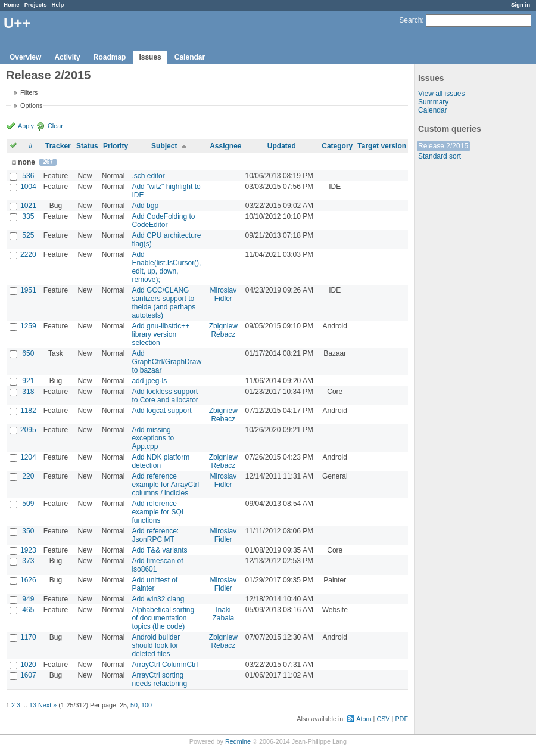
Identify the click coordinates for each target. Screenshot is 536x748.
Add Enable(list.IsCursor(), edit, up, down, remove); (166, 267)
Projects (35, 4)
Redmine (238, 741)
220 (28, 476)
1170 (28, 637)
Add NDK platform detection (160, 461)
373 (28, 561)
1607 (28, 675)
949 (28, 599)
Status (87, 146)
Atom (363, 718)
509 (28, 503)
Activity (67, 57)
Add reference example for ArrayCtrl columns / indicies (165, 484)
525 (28, 235)
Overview (25, 57)
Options (31, 105)
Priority (115, 146)
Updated (281, 146)
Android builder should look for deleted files (156, 645)
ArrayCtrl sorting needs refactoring (159, 679)
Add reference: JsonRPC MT (155, 535)
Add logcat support (161, 410)
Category (337, 146)
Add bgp (145, 205)
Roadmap (110, 57)
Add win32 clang (158, 599)
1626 (28, 580)
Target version (381, 146)
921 (28, 381)
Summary (433, 102)
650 (28, 353)
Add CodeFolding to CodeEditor (163, 220)
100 (146, 705)
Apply (26, 125)
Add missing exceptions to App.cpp (153, 438)
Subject (164, 146)
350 (28, 531)
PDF (401, 718)
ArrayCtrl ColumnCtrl (165, 664)
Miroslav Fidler (223, 294)
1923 (28, 550)
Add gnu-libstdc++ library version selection (160, 334)
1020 (28, 664)
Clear (55, 125)
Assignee (225, 146)
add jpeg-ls (149, 381)
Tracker (58, 146)
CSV (382, 718)
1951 (28, 290)
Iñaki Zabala (223, 614)
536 (28, 176)
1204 (28, 457)
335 (28, 216)
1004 (28, 186)
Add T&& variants (159, 550)
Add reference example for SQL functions (158, 511)
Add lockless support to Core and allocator (165, 395)
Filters (29, 92)
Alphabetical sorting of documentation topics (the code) (163, 618)
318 (28, 391)
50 (134, 705)
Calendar (189, 57)
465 (28, 610)
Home (12, 4)
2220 (28, 254)
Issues (150, 57)
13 (32, 705)
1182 (28, 410)
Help (58, 4)
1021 (28, 205)
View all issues (441, 93)
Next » (47, 705)
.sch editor (148, 176)
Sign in (520, 4)
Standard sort (439, 156)
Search (410, 20)
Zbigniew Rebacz (223, 330)
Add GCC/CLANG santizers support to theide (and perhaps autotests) (163, 302)
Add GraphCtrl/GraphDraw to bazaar (166, 361)
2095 (28, 430)
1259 (28, 326)
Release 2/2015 (443, 146)
